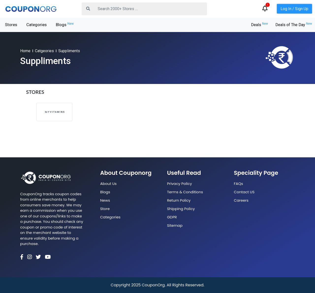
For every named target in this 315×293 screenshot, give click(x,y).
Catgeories (44, 51)
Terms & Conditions (185, 192)
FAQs (238, 183)
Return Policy (179, 200)
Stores (11, 24)
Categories (36, 24)
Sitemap (175, 225)
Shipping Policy (181, 208)
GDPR (172, 217)
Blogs (65, 24)
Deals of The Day (293, 24)
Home (25, 51)
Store (105, 208)
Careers (241, 200)
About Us (108, 183)
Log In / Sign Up (294, 8)
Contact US (244, 192)
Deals (259, 24)
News (105, 200)
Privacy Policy (179, 183)
